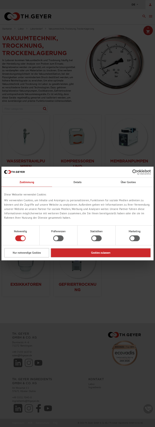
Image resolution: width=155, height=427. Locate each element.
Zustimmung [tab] (27, 182)
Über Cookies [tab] (128, 182)
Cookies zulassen (100, 252)
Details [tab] (78, 182)
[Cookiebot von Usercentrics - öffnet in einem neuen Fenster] (135, 172)
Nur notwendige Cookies (27, 252)
